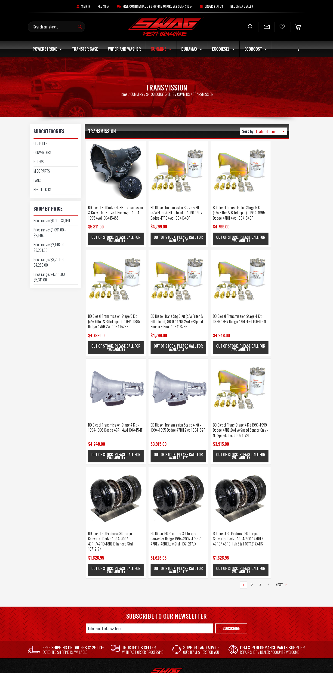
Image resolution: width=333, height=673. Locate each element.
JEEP (222, 613)
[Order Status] (211, 6)
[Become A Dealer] (241, 6)
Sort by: (248, 131)
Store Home (111, 568)
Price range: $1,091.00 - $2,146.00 (50, 232)
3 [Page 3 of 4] (260, 452)
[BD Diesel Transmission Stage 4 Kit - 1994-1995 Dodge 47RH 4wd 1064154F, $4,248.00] (212, 268)
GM (277, 613)
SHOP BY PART (222, 633)
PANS (37, 180)
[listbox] (271, 131)
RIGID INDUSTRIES (277, 626)
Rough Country (277, 568)
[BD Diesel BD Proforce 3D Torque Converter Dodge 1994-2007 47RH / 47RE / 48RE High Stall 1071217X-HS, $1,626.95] (264, 370)
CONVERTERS (42, 152)
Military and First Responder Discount (167, 581)
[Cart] (297, 27)
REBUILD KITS (42, 189)
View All (277, 633)
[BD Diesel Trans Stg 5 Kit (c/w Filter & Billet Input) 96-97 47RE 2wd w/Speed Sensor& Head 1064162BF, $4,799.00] (110, 268)
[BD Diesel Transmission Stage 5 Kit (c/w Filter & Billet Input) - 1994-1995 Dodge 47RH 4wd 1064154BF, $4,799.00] (212, 165)
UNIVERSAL (222, 645)
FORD (277, 574)
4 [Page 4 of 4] (268, 452)
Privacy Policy (168, 607)
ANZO (277, 620)
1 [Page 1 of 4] (243, 452)
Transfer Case (85, 49)
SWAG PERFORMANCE (277, 587)
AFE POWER (277, 600)
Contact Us (167, 568)
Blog (168, 587)
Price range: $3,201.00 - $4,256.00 (50, 262)
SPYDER (277, 581)
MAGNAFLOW (277, 607)
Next (281, 452)
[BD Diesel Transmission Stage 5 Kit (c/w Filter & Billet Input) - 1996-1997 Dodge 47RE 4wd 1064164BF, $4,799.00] (161, 165)
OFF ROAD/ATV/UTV (222, 626)
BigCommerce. (180, 665)
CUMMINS (161, 49)
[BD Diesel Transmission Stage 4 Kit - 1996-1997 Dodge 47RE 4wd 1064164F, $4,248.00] (161, 268)
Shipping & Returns (168, 574)
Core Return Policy (167, 594)
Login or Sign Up (111, 574)
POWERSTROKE (47, 49)
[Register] (103, 6)
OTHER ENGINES (222, 620)
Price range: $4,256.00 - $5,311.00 (50, 277)
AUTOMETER (277, 594)
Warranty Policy (167, 600)
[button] (55, 558)
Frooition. (209, 665)
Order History (111, 587)
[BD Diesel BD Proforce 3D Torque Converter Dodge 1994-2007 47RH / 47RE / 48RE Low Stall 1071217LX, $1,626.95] (212, 370)
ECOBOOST (255, 49)
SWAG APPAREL (222, 639)
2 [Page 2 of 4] (252, 452)
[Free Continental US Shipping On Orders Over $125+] (155, 6)
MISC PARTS (42, 171)
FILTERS (39, 162)
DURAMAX (191, 49)
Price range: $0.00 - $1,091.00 (54, 220)
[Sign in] (83, 6)
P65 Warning (167, 613)
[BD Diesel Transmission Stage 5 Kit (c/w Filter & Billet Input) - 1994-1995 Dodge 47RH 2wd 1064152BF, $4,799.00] (264, 165)
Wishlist (111, 581)
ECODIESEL (223, 49)
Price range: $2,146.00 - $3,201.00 (50, 247)
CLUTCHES (40, 143)
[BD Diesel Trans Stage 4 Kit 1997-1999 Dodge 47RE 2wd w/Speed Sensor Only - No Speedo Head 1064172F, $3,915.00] (110, 370)
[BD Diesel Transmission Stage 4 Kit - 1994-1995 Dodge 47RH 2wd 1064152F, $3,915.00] (264, 268)
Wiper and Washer (124, 49)
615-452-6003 (55, 600)
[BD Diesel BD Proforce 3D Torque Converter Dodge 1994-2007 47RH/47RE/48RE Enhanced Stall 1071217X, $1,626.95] (161, 370)
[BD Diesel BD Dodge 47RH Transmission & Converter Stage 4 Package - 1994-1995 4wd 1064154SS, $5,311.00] (110, 165)
